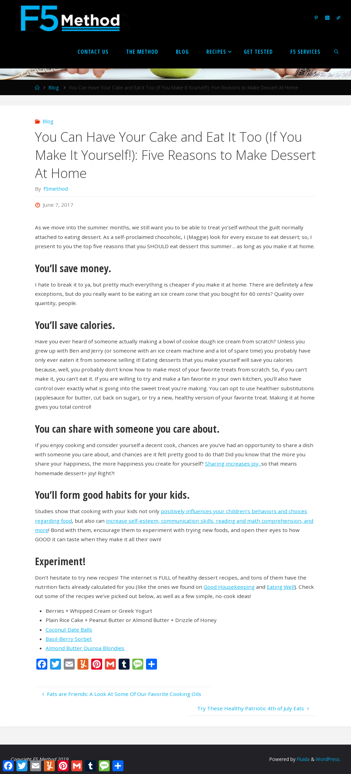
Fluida (302, 759)
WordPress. (328, 759)
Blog (54, 87)
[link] (336, 51)
